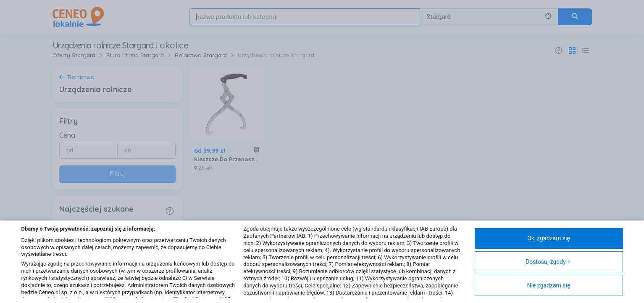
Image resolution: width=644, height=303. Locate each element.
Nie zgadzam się (548, 285)
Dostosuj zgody (548, 261)
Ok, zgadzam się (548, 238)
